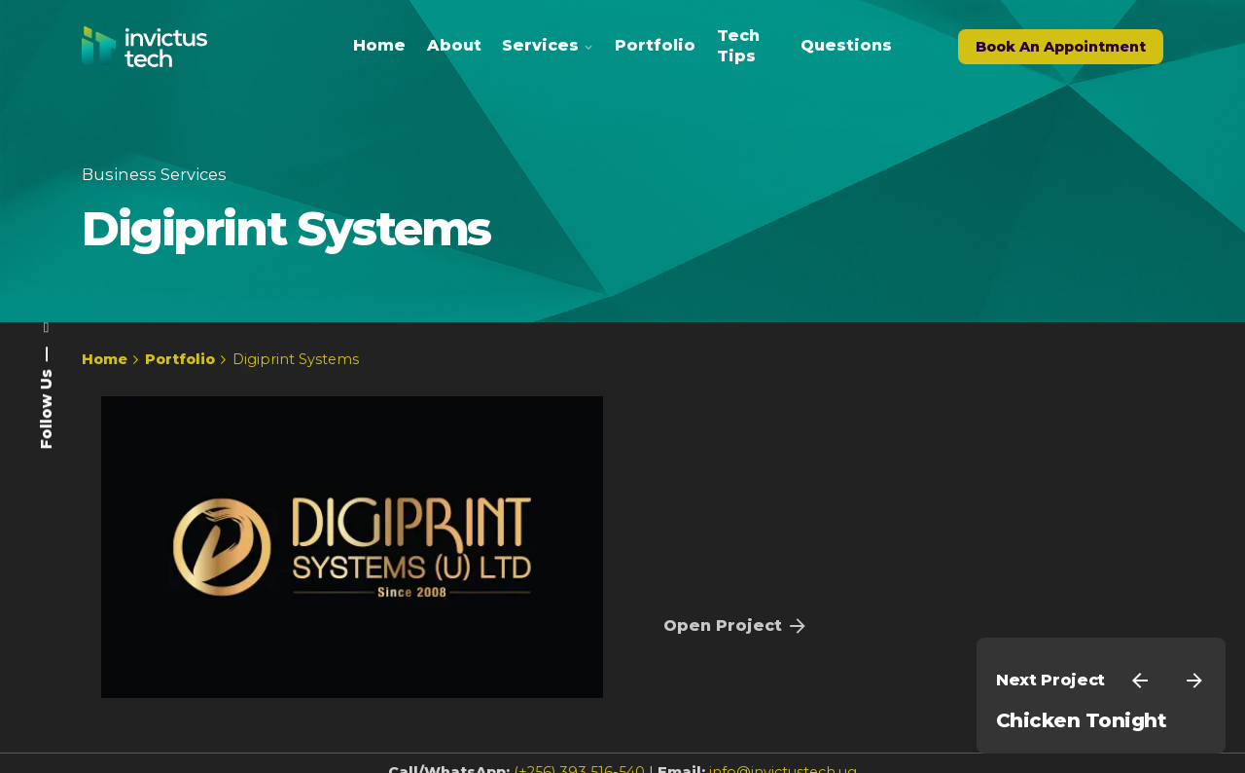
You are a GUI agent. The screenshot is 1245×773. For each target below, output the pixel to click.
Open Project (736, 626)
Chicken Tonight (1081, 720)
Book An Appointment (1061, 46)
